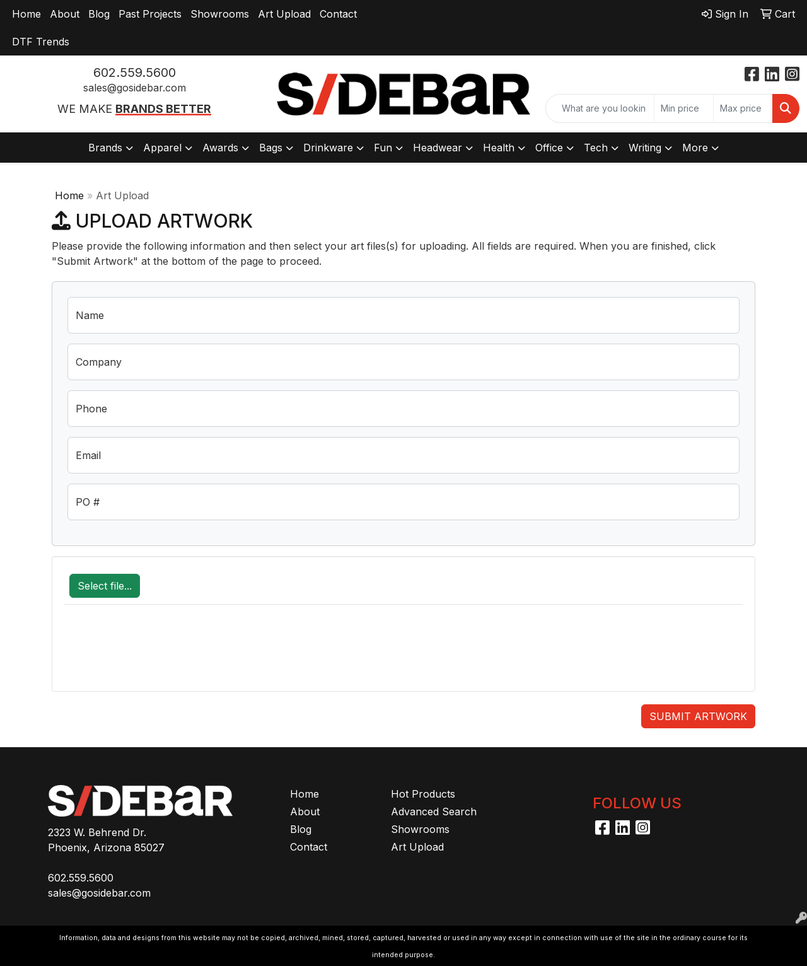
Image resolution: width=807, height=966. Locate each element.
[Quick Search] (599, 108)
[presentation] (160, 654)
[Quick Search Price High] (743, 108)
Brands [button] (105, 147)
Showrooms (219, 14)
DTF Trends (40, 41)
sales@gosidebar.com (134, 87)
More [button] (695, 147)
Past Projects (150, 14)
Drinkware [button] (328, 147)
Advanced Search (434, 811)
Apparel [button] (162, 147)
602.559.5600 (134, 72)
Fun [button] (383, 147)
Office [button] (549, 147)
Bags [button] (270, 147)
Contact (338, 14)
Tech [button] (596, 147)
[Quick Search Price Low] (684, 108)
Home (26, 14)
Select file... (105, 585)
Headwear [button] (437, 147)
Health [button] (498, 147)
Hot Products (423, 794)
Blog (99, 14)
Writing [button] (645, 147)
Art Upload (284, 14)
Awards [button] (220, 147)
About (64, 14)
